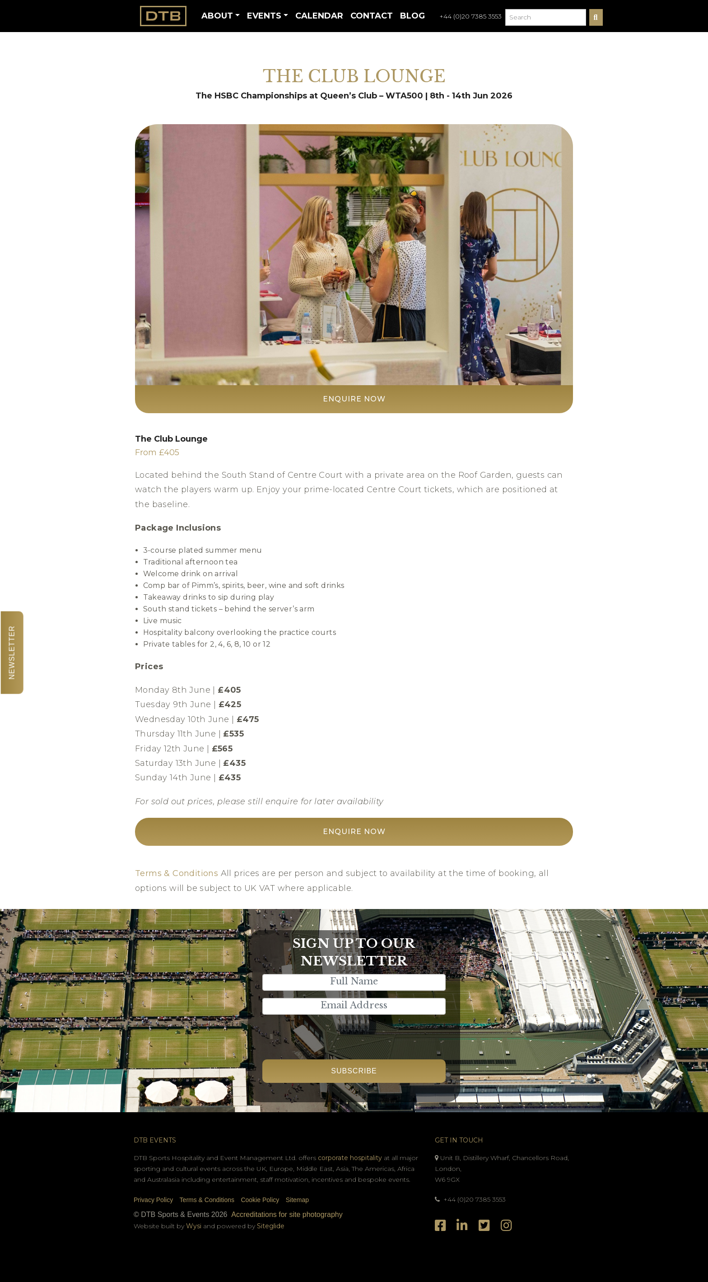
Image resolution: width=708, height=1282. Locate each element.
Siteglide (270, 1226)
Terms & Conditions (176, 873)
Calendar (319, 16)
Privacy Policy (153, 1199)
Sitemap (297, 1199)
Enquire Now (354, 399)
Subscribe (354, 1071)
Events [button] (264, 16)
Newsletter (12, 652)
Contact (371, 16)
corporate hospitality (350, 1158)
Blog (412, 16)
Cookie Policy (260, 1199)
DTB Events (155, 1140)
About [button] (217, 16)
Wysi (194, 1226)
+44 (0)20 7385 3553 (470, 16)
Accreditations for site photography (286, 1214)
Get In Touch (459, 1140)
